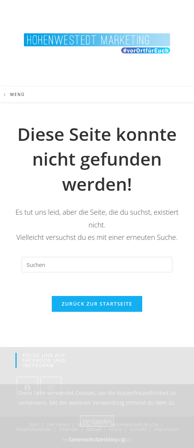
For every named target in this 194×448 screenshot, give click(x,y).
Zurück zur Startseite (97, 303)
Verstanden (97, 421)
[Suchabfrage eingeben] (97, 264)
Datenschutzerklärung (97, 439)
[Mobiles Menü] (14, 94)
